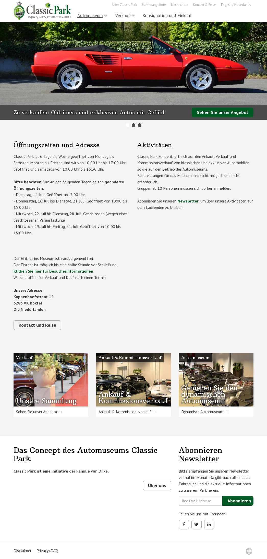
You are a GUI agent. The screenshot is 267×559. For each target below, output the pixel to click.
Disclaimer (22, 550)
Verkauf (125, 15)
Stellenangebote (154, 5)
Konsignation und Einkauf (167, 15)
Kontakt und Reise (37, 325)
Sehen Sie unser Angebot (222, 112)
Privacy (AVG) (47, 550)
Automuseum (92, 15)
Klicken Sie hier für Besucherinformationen (53, 271)
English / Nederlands (236, 5)
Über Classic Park (124, 5)
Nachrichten (179, 5)
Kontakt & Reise (204, 5)
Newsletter (188, 201)
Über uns (157, 485)
